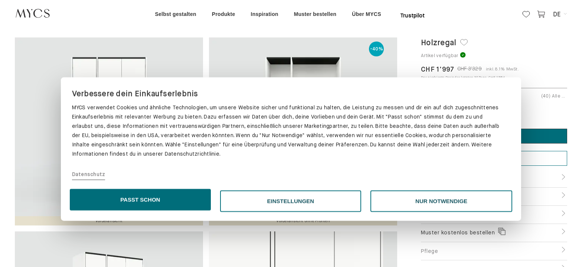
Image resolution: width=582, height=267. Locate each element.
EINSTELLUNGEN (290, 247)
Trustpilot (412, 16)
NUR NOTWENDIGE (441, 247)
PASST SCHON (140, 246)
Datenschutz (88, 221)
